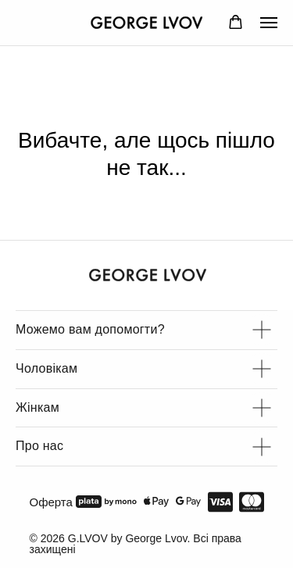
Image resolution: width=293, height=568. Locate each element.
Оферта (51, 502)
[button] (235, 22)
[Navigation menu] (268, 22)
